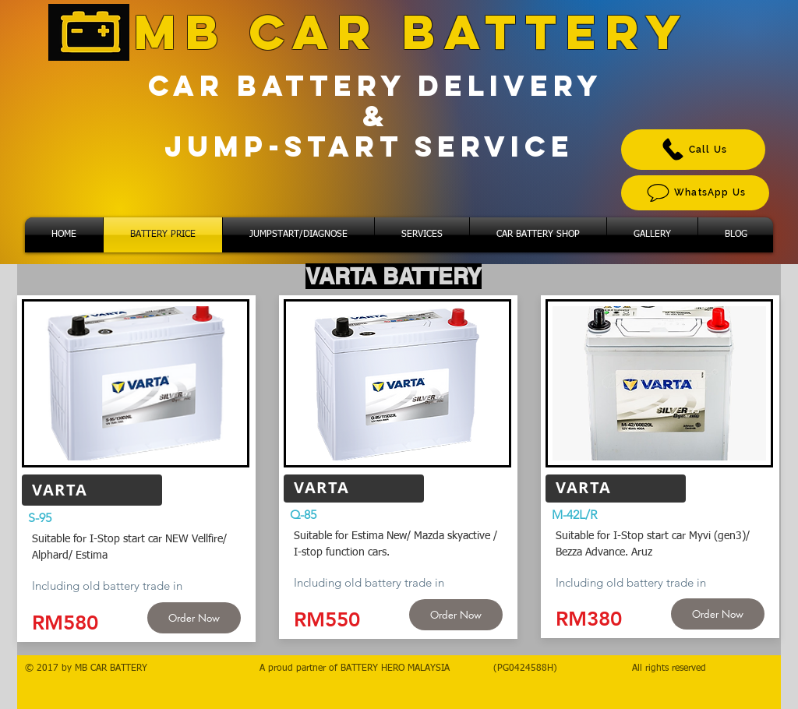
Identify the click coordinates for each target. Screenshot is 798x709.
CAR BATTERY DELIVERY (375, 86)
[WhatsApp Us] (695, 192)
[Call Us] (693, 149)
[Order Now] (194, 617)
